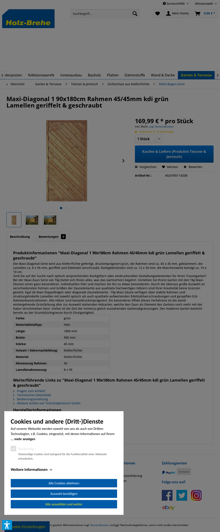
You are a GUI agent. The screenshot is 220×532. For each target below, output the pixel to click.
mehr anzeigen (24, 439)
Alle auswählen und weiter (64, 504)
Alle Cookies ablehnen (64, 483)
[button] (7, 525)
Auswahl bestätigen (63, 494)
